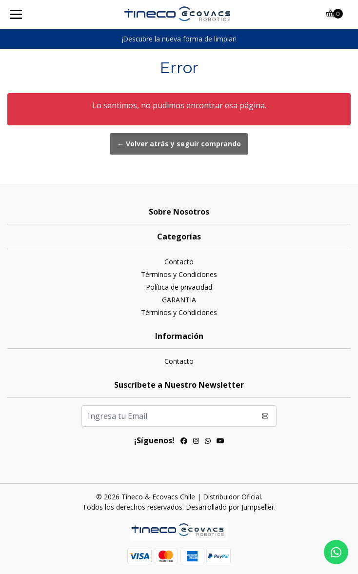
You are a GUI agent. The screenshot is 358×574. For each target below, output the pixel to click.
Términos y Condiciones (179, 274)
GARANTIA (179, 299)
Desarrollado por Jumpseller (230, 507)
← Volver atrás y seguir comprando (179, 143)
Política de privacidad (179, 287)
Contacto (179, 261)
